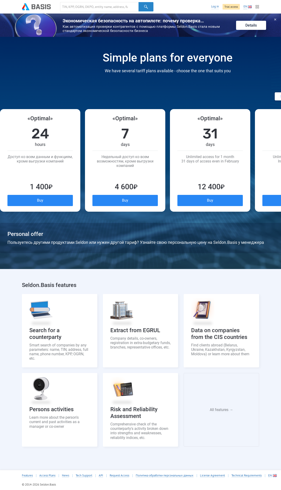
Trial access (231, 6)
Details (251, 25)
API (101, 475)
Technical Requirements (246, 475)
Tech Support (84, 475)
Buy (40, 200)
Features (27, 475)
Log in (215, 6)
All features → (221, 409)
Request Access (119, 475)
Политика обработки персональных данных (164, 475)
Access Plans (47, 475)
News (65, 475)
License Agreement (212, 475)
